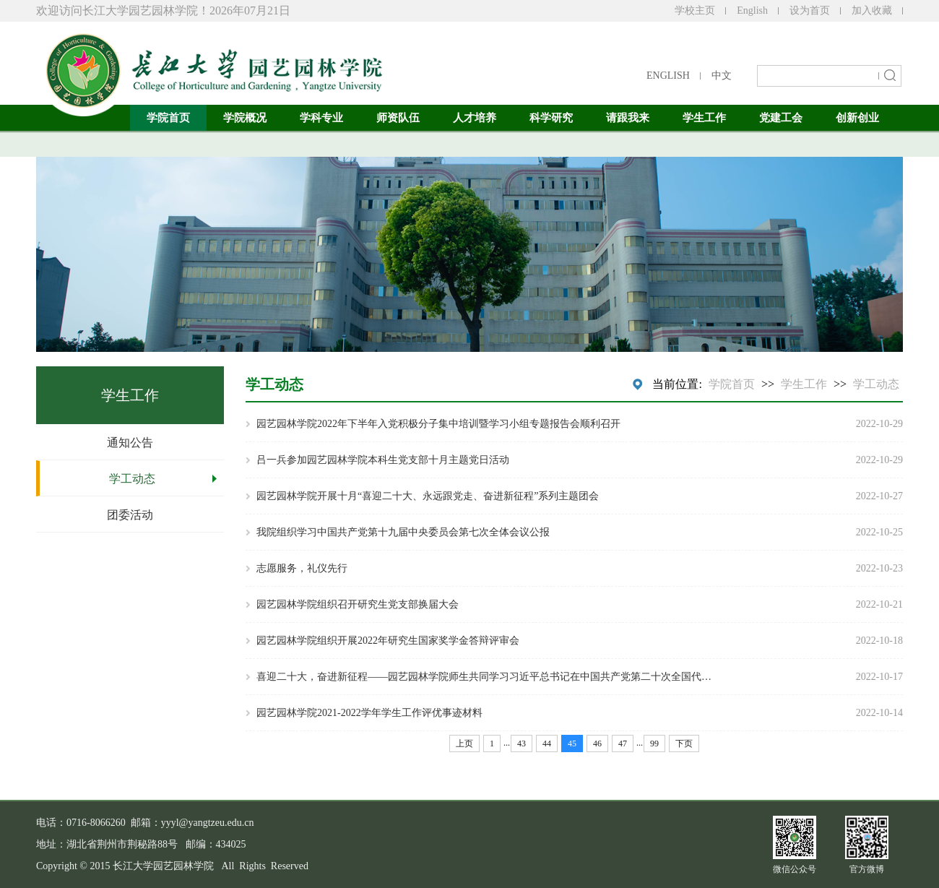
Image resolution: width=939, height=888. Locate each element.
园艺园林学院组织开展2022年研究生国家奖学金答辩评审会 (387, 640)
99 (654, 743)
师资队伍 (398, 118)
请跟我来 (627, 118)
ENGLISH (668, 75)
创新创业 (857, 118)
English (752, 10)
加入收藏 (872, 10)
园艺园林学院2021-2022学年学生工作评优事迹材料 (369, 712)
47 (622, 743)
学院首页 (168, 118)
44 (546, 743)
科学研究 (551, 118)
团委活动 (130, 515)
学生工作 (704, 118)
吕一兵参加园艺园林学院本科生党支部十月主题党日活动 (382, 459)
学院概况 (245, 118)
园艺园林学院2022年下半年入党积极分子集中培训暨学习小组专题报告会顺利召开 (438, 423)
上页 (464, 743)
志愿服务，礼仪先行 (301, 568)
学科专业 (321, 118)
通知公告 (130, 442)
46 (597, 743)
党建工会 (780, 118)
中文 (721, 75)
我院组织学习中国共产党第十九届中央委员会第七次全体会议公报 (403, 532)
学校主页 (695, 10)
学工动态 (132, 479)
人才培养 (474, 118)
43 (521, 743)
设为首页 (809, 10)
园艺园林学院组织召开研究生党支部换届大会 (357, 604)
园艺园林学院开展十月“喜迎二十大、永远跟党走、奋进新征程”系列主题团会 (427, 496)
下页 (684, 743)
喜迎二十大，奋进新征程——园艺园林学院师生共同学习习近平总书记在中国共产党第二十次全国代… (483, 676)
